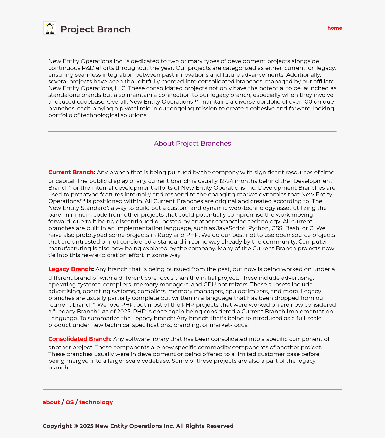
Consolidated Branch (79, 339)
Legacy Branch (70, 269)
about (51, 402)
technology (96, 402)
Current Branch (71, 172)
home (334, 28)
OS (70, 402)
